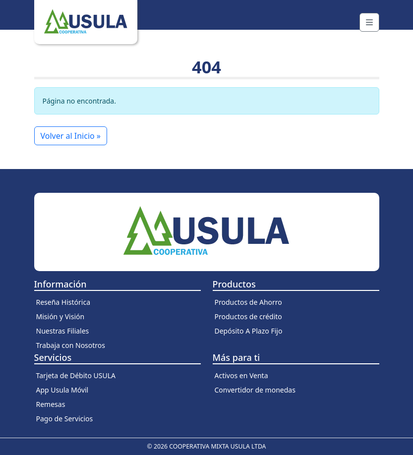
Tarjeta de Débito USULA (76, 375)
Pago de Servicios (64, 418)
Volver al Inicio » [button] (71, 135)
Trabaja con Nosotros (71, 345)
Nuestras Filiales (62, 331)
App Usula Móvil (62, 390)
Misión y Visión (60, 316)
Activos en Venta (241, 375)
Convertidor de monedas (255, 390)
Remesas (50, 404)
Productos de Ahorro (248, 302)
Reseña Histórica (63, 302)
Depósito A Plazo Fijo (249, 331)
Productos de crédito (248, 316)
